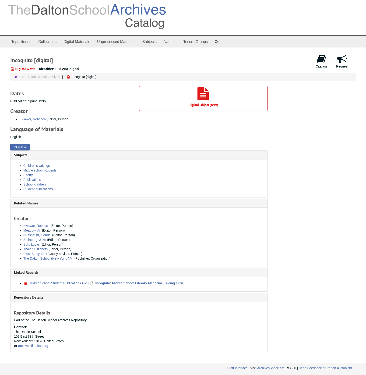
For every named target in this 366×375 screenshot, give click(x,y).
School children (34, 184)
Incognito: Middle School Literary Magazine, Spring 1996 (139, 283)
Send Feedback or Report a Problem (325, 368)
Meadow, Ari (32, 230)
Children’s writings (36, 166)
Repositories (21, 42)
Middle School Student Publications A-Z (58, 283)
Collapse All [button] (20, 147)
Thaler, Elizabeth (35, 249)
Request (342, 61)
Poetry (28, 175)
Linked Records (26, 272)
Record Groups (195, 42)
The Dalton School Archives (40, 77)
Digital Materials (76, 42)
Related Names (26, 203)
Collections (47, 42)
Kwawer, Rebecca (33, 119)
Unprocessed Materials (116, 42)
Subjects (149, 42)
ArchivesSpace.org (271, 368)
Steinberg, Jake (34, 240)
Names (170, 42)
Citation (321, 61)
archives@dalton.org (33, 346)
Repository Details (28, 297)
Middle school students (39, 170)
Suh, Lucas (31, 244)
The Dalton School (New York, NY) (48, 258)
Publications (32, 180)
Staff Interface (237, 368)
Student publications (38, 189)
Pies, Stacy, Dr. (34, 254)
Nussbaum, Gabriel (37, 235)
